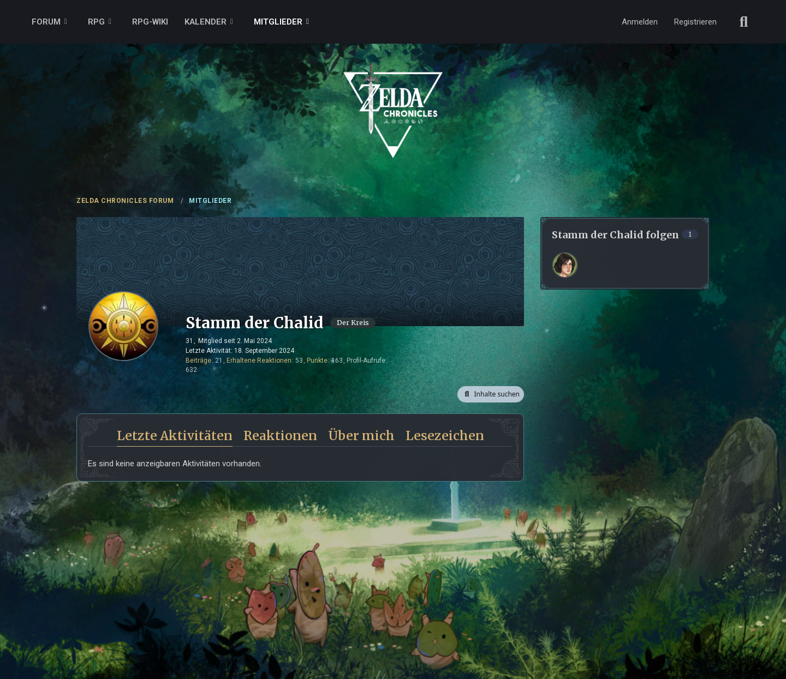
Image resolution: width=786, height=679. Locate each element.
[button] (490, 394)
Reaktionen (280, 435)
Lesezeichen (445, 435)
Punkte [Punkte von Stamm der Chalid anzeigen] (317, 360)
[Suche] (744, 21)
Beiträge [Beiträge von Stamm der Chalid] (198, 360)
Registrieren (695, 22)
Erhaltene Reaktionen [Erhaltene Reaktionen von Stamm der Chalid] (259, 360)
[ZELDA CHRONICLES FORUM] (393, 98)
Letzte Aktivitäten (175, 435)
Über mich (361, 435)
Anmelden (640, 22)
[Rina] (565, 265)
